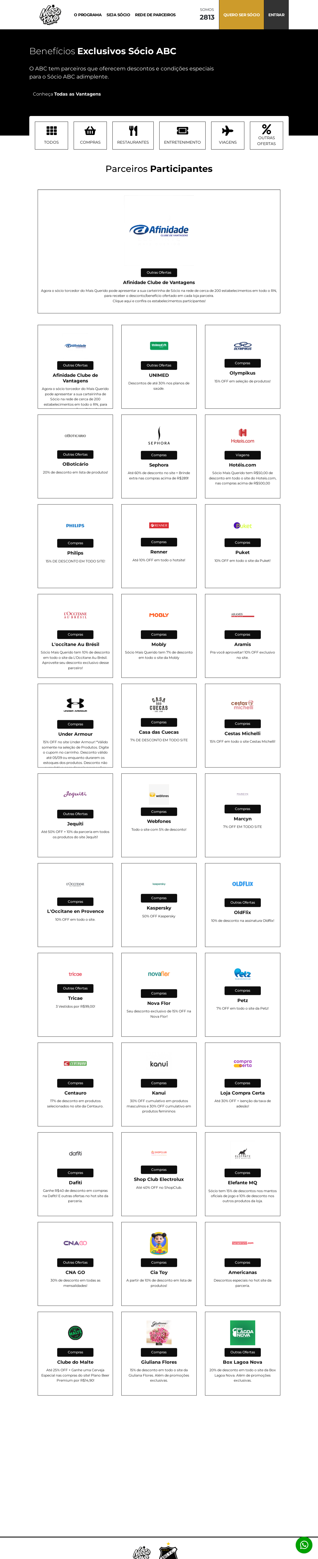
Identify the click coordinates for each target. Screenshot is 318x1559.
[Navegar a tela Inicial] (47, 15)
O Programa (88, 14)
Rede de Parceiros (155, 14)
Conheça (67, 94)
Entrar (276, 14)
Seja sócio (118, 14)
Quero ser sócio (241, 14)
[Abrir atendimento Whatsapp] (304, 1545)
